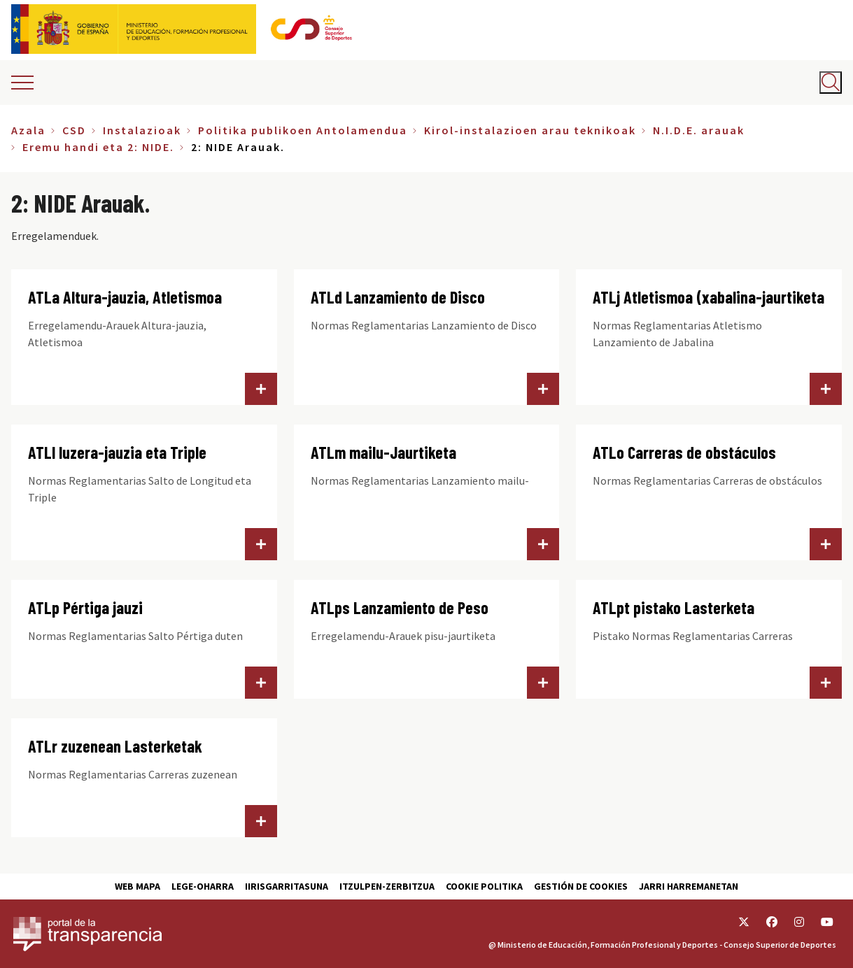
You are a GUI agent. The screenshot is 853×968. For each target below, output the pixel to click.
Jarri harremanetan (688, 886)
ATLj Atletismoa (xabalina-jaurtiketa (708, 297)
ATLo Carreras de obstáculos (684, 452)
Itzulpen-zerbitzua (387, 886)
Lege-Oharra (202, 886)
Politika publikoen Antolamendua (302, 130)
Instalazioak (142, 130)
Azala (28, 130)
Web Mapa (137, 886)
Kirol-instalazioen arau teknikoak (530, 130)
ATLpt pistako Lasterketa (673, 607)
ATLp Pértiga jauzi (85, 607)
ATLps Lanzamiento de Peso (399, 607)
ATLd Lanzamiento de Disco (398, 297)
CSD (74, 130)
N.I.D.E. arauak (699, 130)
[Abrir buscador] (830, 82)
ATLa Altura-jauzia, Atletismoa (125, 297)
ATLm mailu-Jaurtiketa (383, 452)
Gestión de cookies (581, 886)
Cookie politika (484, 886)
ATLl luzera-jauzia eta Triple (117, 452)
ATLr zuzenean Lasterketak (115, 746)
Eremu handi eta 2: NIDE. (98, 147)
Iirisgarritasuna (286, 886)
